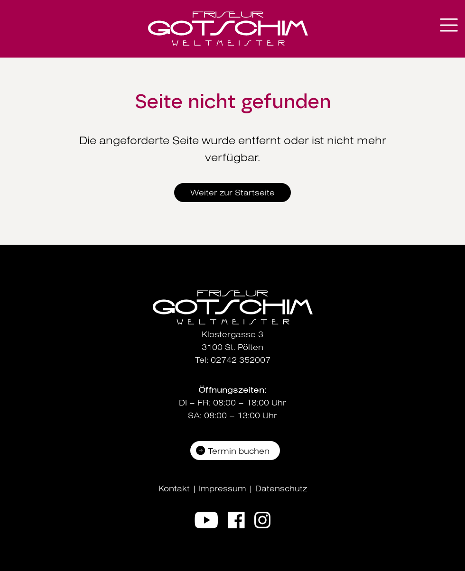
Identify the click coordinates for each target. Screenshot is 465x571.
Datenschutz (281, 488)
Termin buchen (239, 450)
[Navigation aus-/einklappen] (449, 25)
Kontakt (174, 488)
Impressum (222, 488)
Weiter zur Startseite (232, 192)
